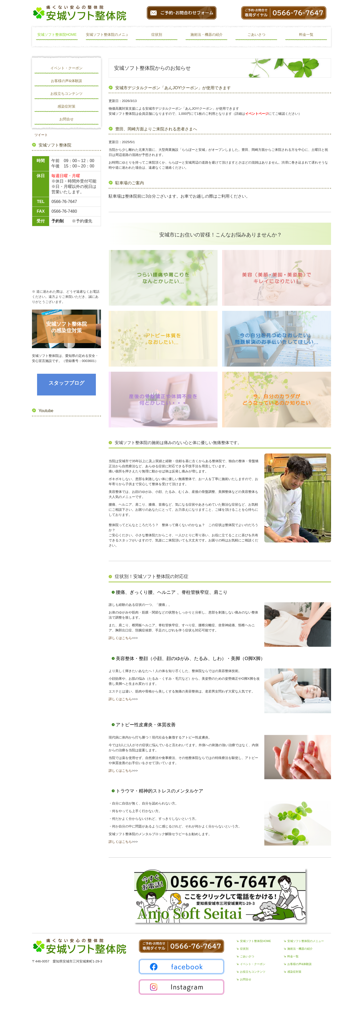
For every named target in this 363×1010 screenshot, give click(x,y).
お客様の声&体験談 (66, 81)
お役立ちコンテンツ (66, 94)
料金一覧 (306, 34)
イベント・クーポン (66, 68)
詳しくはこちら (120, 638)
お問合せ (66, 119)
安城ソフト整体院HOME (57, 34)
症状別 (156, 34)
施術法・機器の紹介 (206, 34)
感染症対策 (66, 106)
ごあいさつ (256, 34)
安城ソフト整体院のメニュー (107, 34)
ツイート (41, 135)
